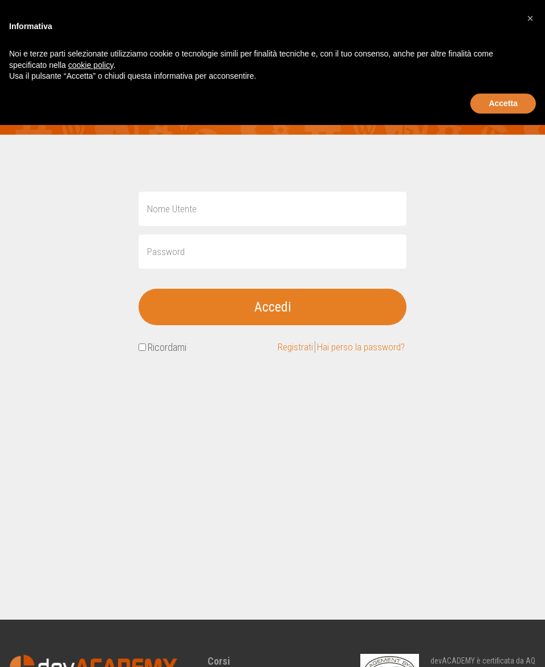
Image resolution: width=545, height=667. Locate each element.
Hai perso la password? (359, 348)
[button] (530, 18)
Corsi (219, 661)
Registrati (290, 348)
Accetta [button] (503, 103)
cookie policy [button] (90, 65)
